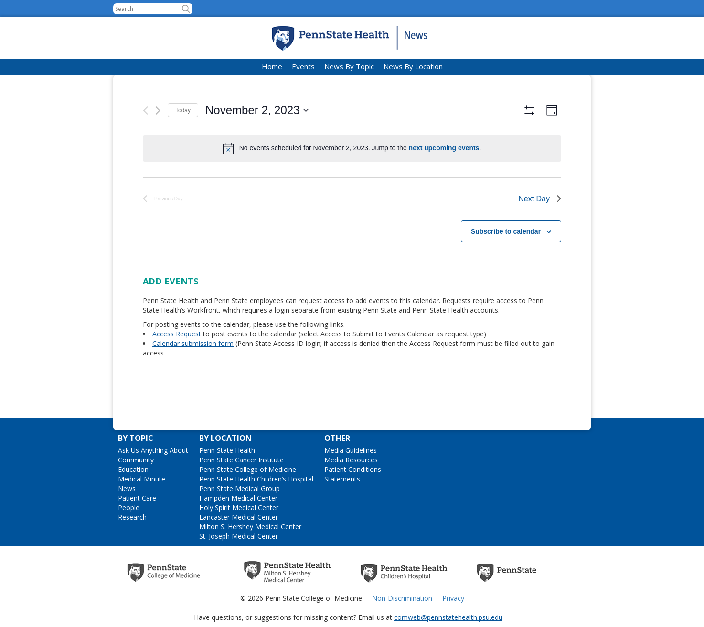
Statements (342, 478)
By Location (225, 438)
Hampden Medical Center (238, 497)
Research (132, 517)
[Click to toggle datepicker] (257, 110)
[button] (186, 9)
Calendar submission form (193, 369)
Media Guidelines (350, 450)
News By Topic (349, 66)
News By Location (413, 66)
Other (337, 438)
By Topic (135, 438)
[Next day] (157, 110)
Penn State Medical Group (239, 488)
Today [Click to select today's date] (183, 110)
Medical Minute (141, 478)
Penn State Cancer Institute (241, 459)
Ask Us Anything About (153, 450)
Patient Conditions (352, 469)
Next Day (539, 224)
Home (272, 66)
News (127, 488)
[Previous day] (145, 110)
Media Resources (351, 459)
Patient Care (137, 497)
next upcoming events (444, 148)
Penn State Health (227, 450)
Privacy (453, 598)
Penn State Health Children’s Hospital (256, 478)
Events (303, 66)
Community (136, 459)
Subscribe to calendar (506, 257)
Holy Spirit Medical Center (238, 507)
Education (133, 469)
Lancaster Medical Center (238, 517)
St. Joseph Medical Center (238, 536)
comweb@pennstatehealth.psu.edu (448, 617)
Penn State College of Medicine (247, 469)
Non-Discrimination (402, 598)
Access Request (177, 360)
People (128, 507)
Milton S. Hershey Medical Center (250, 526)
